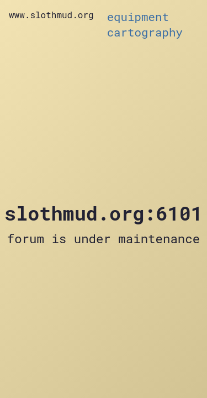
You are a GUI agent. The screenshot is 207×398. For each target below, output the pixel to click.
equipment (138, 16)
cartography (145, 32)
